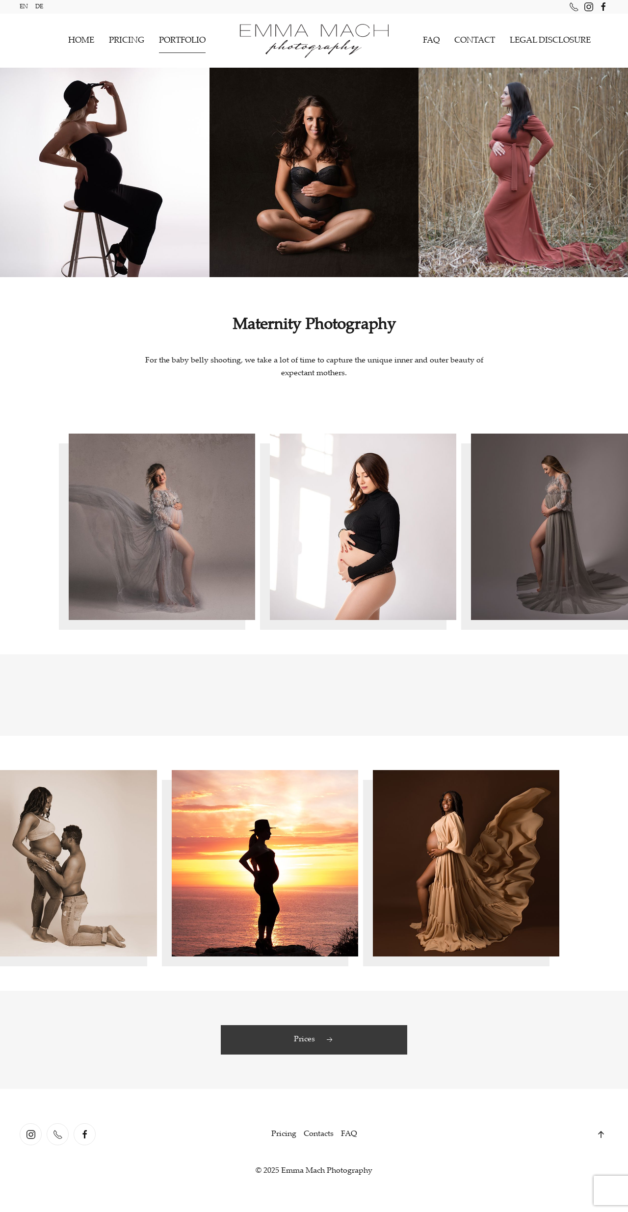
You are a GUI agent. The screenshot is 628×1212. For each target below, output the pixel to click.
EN (24, 7)
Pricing (283, 1134)
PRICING (126, 41)
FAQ (431, 41)
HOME (81, 41)
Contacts (319, 1134)
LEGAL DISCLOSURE (550, 41)
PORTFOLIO (182, 41)
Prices (314, 1040)
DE (39, 7)
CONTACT (474, 41)
